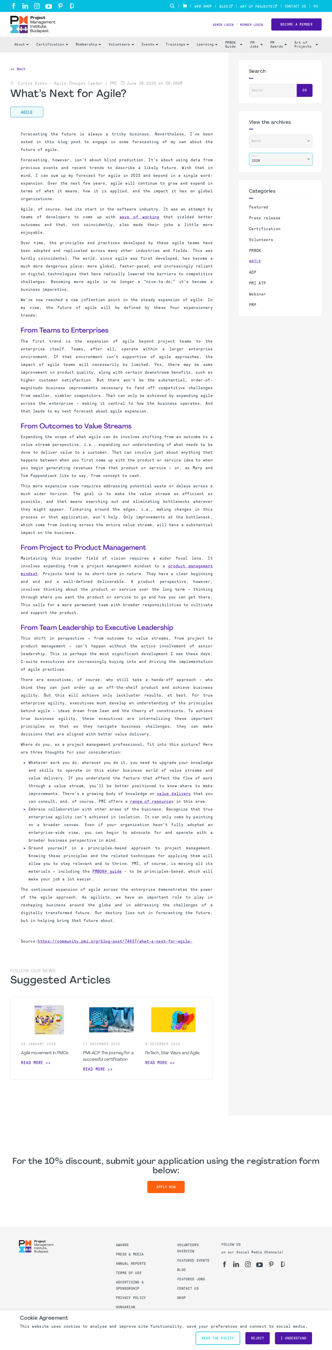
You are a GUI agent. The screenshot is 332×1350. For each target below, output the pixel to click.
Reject (257, 1338)
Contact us (188, 1288)
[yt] (48, 6)
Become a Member (296, 28)
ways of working (139, 224)
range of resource (150, 809)
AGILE (255, 269)
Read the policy (218, 1338)
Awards (122, 1245)
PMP (252, 312)
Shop (181, 1298)
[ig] (37, 6)
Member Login (249, 29)
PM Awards (278, 52)
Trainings (177, 52)
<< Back (17, 76)
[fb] (13, 6)
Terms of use (129, 1273)
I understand (293, 1338)
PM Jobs (256, 52)
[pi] (60, 6)
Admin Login (217, 29)
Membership (88, 52)
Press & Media (130, 1254)
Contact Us (295, 6)
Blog (223, 7)
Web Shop (203, 6)
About (21, 52)
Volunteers (121, 52)
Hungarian (125, 1307)
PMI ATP (257, 290)
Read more (32, 1070)
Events (150, 52)
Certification (52, 52)
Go (304, 98)
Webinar (257, 301)
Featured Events (193, 1260)
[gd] (72, 6)
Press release (264, 225)
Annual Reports (131, 1264)
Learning (207, 52)
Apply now (166, 1194)
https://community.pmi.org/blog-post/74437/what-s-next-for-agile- (115, 949)
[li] (25, 6)
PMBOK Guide (233, 52)
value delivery (174, 801)
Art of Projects (256, 7)
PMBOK (255, 258)
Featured (258, 214)
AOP (252, 280)
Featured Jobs (191, 1279)
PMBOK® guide (107, 879)
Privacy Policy (131, 1298)
